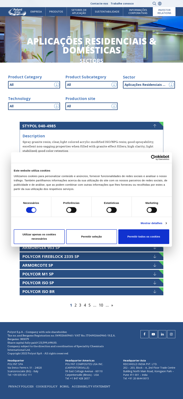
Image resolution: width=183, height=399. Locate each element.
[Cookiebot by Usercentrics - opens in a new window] (153, 157)
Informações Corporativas (137, 11)
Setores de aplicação (78, 11)
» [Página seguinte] (112, 305)
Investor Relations (164, 11)
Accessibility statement (91, 386)
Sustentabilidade (107, 11)
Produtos (56, 11)
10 (101, 305)
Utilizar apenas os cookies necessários (39, 236)
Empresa (36, 11)
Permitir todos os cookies (143, 236)
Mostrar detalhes (151, 223)
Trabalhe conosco (122, 3)
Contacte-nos (99, 3)
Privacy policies (21, 386)
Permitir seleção (91, 236)
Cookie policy (47, 386)
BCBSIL (64, 386)
